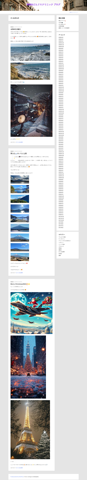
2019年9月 (61, 179)
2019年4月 (61, 188)
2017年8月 (61, 223)
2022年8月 (61, 116)
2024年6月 (61, 76)
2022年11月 (61, 111)
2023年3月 (61, 103)
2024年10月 (61, 68)
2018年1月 (61, 214)
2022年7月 (61, 118)
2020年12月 (61, 151)
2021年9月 (61, 137)
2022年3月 (61, 126)
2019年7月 (61, 183)
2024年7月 (61, 74)
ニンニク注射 (62, 244)
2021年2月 (61, 148)
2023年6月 (61, 98)
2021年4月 (61, 146)
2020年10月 (61, 155)
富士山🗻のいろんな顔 (19, 153)
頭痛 (60, 255)
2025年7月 (61, 52)
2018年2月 (61, 212)
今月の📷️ (61, 22)
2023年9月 (61, 92)
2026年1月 (61, 41)
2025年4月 (61, 57)
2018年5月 (61, 207)
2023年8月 (61, 94)
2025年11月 (61, 44)
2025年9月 (61, 48)
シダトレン (61, 242)
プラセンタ (61, 246)
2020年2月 (61, 170)
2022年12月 (61, 109)
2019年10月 (61, 177)
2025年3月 (61, 59)
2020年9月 (61, 157)
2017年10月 (61, 220)
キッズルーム (62, 238)
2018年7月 (61, 203)
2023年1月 (61, 107)
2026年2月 (61, 39)
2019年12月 (61, 174)
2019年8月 (61, 181)
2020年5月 (61, 164)
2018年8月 (61, 201)
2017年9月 (61, 222)
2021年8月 (61, 138)
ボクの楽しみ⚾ (62, 24)
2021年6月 (61, 142)
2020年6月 (61, 162)
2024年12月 (61, 65)
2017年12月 (61, 216)
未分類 (60, 253)
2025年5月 (61, 55)
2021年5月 (61, 144)
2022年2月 (61, 127)
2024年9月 (61, 70)
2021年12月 (61, 131)
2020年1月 (61, 172)
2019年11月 (61, 175)
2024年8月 (61, 72)
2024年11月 (61, 66)
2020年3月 (61, 168)
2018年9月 (61, 199)
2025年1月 (61, 63)
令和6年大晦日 (16, 29)
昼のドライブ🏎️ (62, 20)
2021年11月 (61, 133)
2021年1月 (61, 150)
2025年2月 (61, 61)
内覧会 (60, 248)
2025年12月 (61, 42)
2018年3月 (61, 211)
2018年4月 (61, 209)
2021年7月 (61, 140)
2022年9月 (61, 114)
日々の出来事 (19, 142)
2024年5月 (61, 78)
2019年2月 (61, 192)
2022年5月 (61, 122)
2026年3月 (61, 37)
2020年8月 (61, 159)
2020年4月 (61, 166)
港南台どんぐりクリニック (74, 12)
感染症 (60, 249)
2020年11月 (61, 153)
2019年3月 (61, 190)
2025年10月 (61, 46)
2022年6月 (61, 120)
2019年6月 (61, 185)
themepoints (35, 476)
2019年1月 (61, 194)
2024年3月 (61, 81)
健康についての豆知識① (64, 27)
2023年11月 (61, 89)
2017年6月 (61, 227)
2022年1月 (61, 129)
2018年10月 (61, 198)
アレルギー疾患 (62, 237)
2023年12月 (61, 87)
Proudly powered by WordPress (17, 476)
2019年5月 (61, 186)
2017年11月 (61, 218)
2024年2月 (61, 83)
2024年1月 (61, 85)
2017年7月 (61, 225)
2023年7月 (61, 96)
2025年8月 (61, 50)
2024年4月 (61, 79)
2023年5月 (61, 100)
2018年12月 (61, 196)
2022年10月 (61, 113)
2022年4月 (61, 124)
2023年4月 (61, 102)
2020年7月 (61, 161)
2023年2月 (61, 105)
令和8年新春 (61, 26)
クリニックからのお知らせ (64, 240)
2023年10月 (61, 90)
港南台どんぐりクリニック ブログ (43, 4)
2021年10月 (61, 135)
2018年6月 (61, 205)
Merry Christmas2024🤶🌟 (20, 284)
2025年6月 (61, 54)
